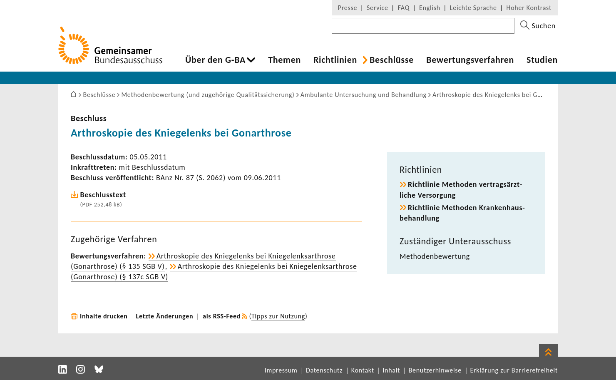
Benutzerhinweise (435, 370)
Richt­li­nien (335, 60)
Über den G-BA (215, 60)
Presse (347, 8)
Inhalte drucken (104, 316)
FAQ (404, 8)
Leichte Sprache (473, 8)
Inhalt (391, 370)
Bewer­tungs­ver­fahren (470, 60)
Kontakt (362, 370)
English (429, 8)
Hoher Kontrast (529, 8)
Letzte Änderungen (165, 316)
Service (377, 8)
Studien (542, 60)
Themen (284, 60)
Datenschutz (324, 370)
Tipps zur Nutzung (278, 316)
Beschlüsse (392, 60)
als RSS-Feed (222, 316)
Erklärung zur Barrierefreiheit (514, 370)
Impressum (281, 370)
